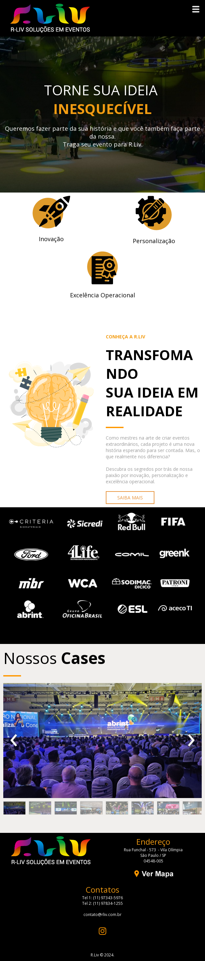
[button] (130, 497)
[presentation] (14, 740)
